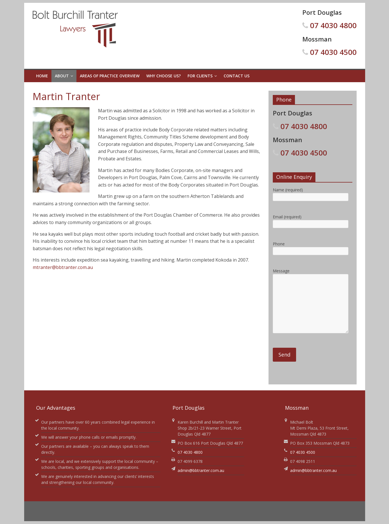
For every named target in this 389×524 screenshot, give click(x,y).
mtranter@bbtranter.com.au (63, 267)
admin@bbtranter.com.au (201, 470)
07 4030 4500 (333, 52)
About (62, 75)
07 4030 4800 (333, 25)
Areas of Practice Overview (110, 75)
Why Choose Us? (163, 75)
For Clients (200, 75)
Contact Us (236, 75)
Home (42, 75)
